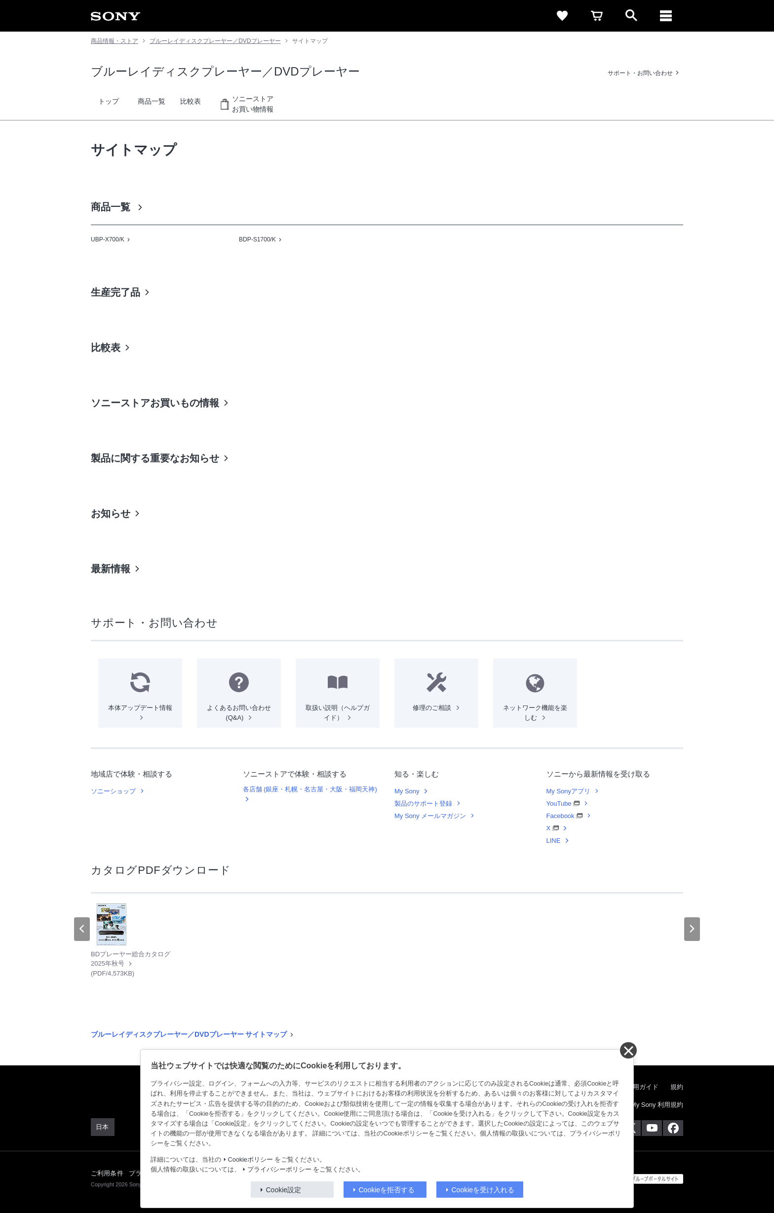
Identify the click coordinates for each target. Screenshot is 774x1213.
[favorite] (562, 16)
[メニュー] (666, 16)
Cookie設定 (284, 1190)
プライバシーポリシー (279, 1169)
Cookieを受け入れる (483, 1190)
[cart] (597, 16)
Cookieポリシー (250, 1159)
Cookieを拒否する (387, 1190)
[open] (631, 16)
